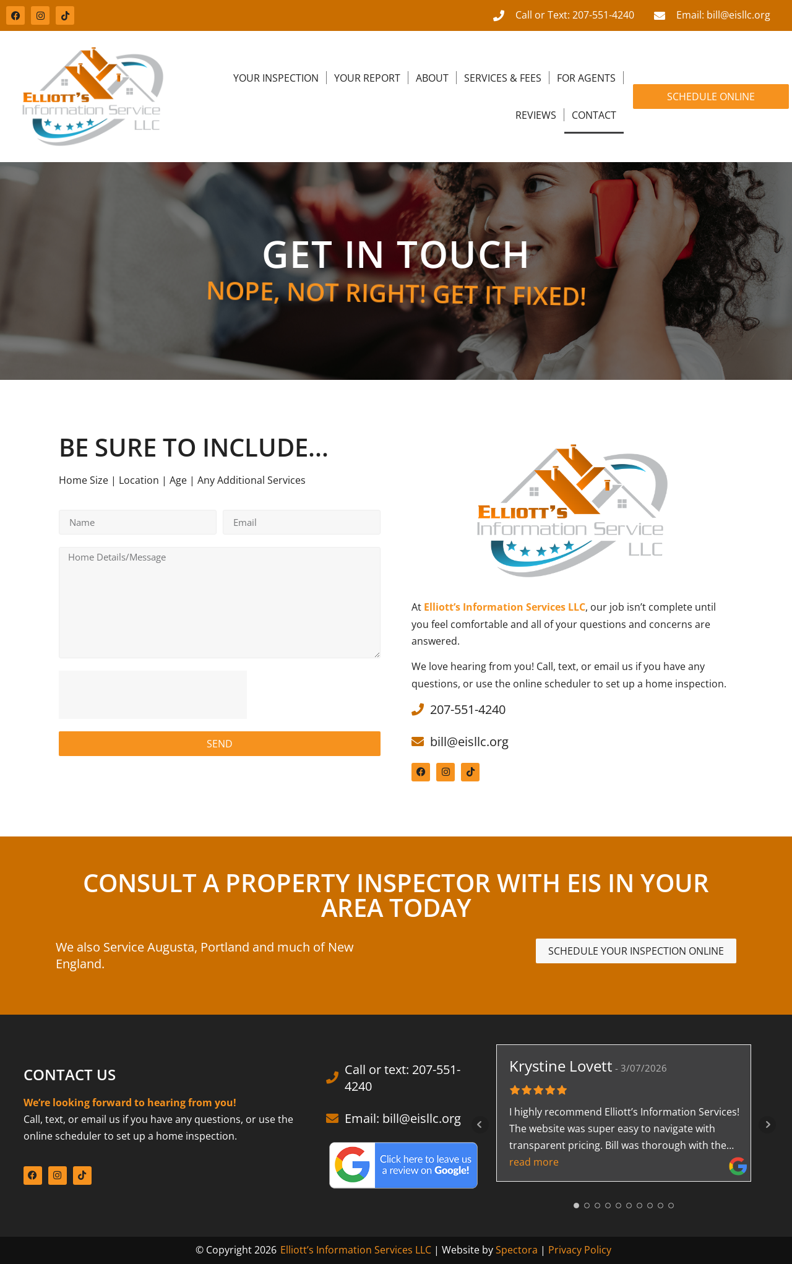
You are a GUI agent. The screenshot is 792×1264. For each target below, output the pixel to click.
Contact (594, 115)
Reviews (535, 115)
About (432, 78)
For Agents (586, 78)
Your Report (367, 78)
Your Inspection (276, 78)
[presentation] (153, 695)
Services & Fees (502, 78)
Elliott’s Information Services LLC (355, 1250)
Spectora (517, 1250)
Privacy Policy (579, 1250)
